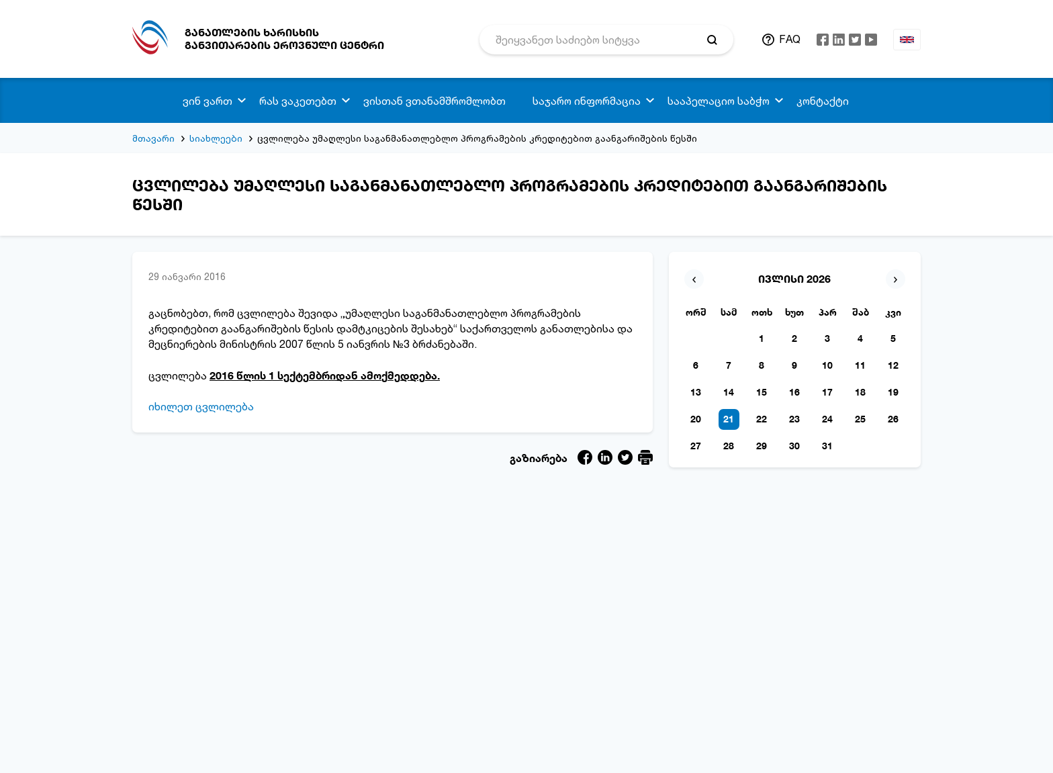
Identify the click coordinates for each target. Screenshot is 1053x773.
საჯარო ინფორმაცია (587, 100)
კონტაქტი (822, 100)
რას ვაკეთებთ (297, 100)
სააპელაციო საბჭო (719, 100)
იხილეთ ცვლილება (201, 406)
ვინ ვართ (207, 100)
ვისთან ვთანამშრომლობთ (434, 100)
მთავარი (153, 138)
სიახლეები (215, 138)
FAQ (789, 39)
